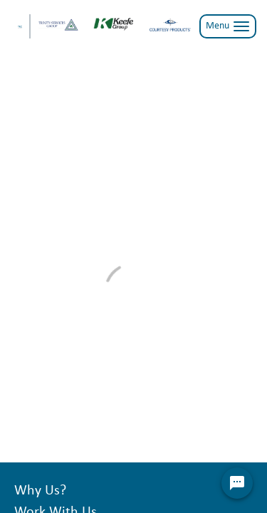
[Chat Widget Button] (237, 483)
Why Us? (40, 491)
